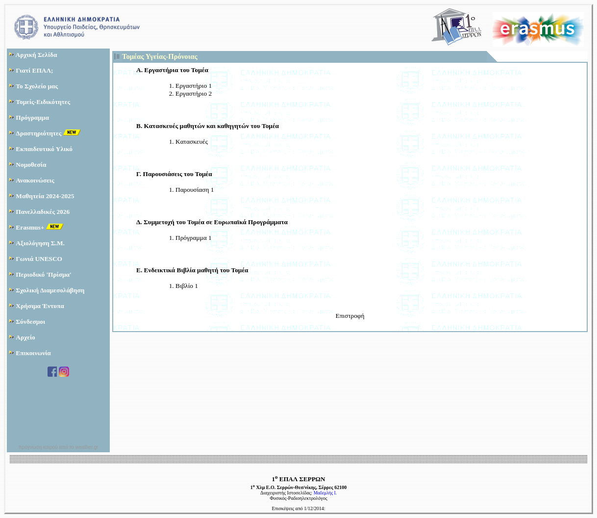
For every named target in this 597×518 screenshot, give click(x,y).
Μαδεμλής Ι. (325, 493)
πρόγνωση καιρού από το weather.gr (59, 447)
